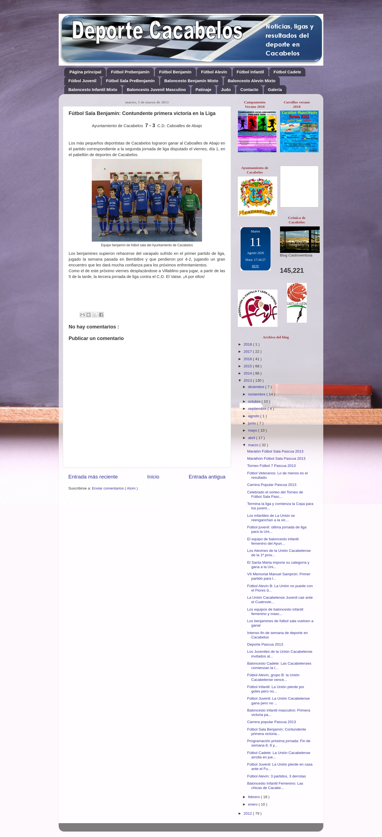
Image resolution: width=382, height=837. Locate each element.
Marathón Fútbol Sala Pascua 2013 (276, 458)
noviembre (257, 394)
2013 (248, 380)
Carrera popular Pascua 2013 (271, 722)
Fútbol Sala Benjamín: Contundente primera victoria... (276, 731)
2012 (248, 813)
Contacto (249, 89)
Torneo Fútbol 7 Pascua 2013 (271, 466)
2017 (248, 351)
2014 (248, 373)
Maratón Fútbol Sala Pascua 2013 (275, 451)
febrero (254, 797)
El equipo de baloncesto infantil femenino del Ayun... (273, 541)
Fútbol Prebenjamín (130, 71)
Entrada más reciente (93, 477)
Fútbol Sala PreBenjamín (130, 80)
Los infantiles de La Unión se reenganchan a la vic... (271, 518)
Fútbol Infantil (250, 71)
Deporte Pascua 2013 (265, 644)
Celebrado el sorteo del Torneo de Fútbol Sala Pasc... (275, 494)
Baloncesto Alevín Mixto (252, 80)
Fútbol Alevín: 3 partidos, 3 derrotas (276, 776)
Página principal (85, 71)
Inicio (153, 477)
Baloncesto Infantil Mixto (92, 89)
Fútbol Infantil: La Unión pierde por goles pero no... (275, 689)
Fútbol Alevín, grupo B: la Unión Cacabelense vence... (273, 677)
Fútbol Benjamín (175, 71)
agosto (254, 416)
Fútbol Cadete (287, 71)
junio (252, 423)
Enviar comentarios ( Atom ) (115, 488)
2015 (248, 366)
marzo (253, 445)
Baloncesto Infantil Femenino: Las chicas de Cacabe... (275, 785)
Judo (226, 89)
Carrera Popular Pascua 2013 (272, 485)
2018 (248, 344)
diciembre (256, 387)
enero (253, 804)
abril (252, 438)
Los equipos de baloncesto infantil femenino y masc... (275, 611)
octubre (255, 401)
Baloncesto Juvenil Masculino (156, 89)
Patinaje (203, 89)
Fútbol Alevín (214, 71)
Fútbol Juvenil (82, 80)
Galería (275, 89)
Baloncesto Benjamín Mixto (191, 80)
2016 (248, 359)
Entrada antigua (207, 477)
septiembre (258, 409)
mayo (253, 430)
